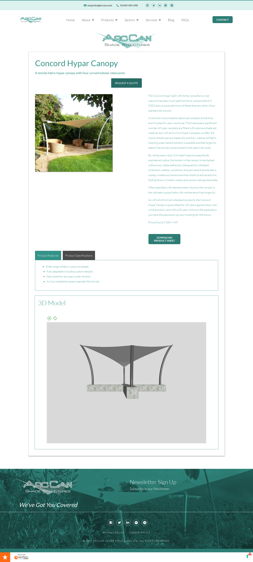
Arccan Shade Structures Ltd (115, 540)
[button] (126, 83)
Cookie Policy (139, 532)
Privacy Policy (114, 532)
